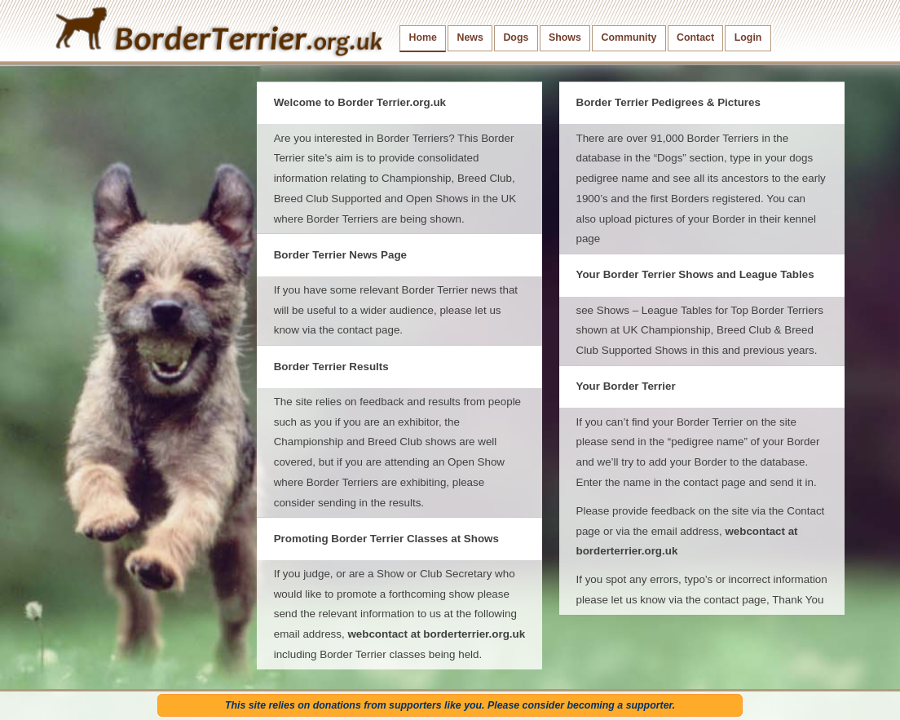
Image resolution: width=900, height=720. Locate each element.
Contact (695, 37)
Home (423, 37)
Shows (565, 37)
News (470, 37)
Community (628, 37)
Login (748, 37)
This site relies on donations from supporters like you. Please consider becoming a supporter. (450, 705)
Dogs (515, 37)
